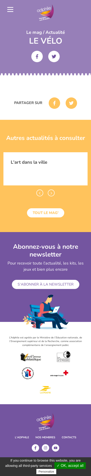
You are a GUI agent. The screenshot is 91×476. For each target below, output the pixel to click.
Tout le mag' (46, 212)
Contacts (69, 437)
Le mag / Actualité (45, 32)
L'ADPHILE (22, 437)
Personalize (46, 471)
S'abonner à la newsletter (46, 284)
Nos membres (45, 437)
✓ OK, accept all (70, 466)
